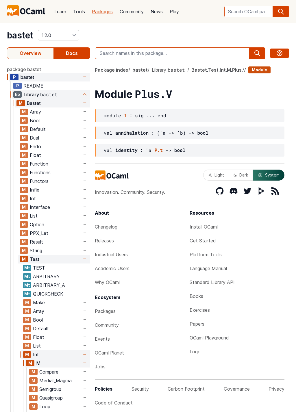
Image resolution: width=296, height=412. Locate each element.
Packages (102, 11)
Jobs (100, 367)
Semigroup (50, 389)
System (269, 175)
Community (132, 11)
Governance (237, 389)
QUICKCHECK (48, 294)
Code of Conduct (114, 403)
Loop (44, 406)
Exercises (200, 310)
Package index (111, 70)
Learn (60, 11)
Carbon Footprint (186, 389)
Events (102, 339)
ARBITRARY (46, 276)
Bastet (33, 103)
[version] (58, 35)
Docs (72, 53)
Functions (40, 172)
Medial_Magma (55, 380)
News (157, 11)
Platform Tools (206, 254)
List (34, 216)
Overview (30, 53)
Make (39, 302)
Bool (35, 120)
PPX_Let (39, 233)
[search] (281, 11)
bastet (20, 35)
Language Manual (208, 268)
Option (37, 224)
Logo (195, 352)
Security (140, 389)
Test (34, 259)
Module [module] (259, 69)
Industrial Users (111, 254)
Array (35, 112)
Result (36, 242)
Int (33, 198)
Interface (40, 207)
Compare (48, 372)
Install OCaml (204, 227)
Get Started (203, 241)
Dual (34, 138)
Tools (79, 11)
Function (39, 164)
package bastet (24, 69)
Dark (241, 174)
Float (35, 155)
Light (216, 174)
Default (38, 129)
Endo (35, 146)
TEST (39, 268)
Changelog (106, 227)
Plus (237, 70)
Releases (104, 241)
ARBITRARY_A (49, 285)
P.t (158, 150)
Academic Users (112, 268)
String (36, 250)
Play (174, 11)
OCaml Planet (109, 353)
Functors (39, 181)
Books (196, 296)
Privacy (276, 389)
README (33, 86)
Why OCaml (107, 282)
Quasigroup (51, 398)
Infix (34, 190)
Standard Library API (212, 282)
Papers (197, 324)
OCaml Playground (209, 338)
